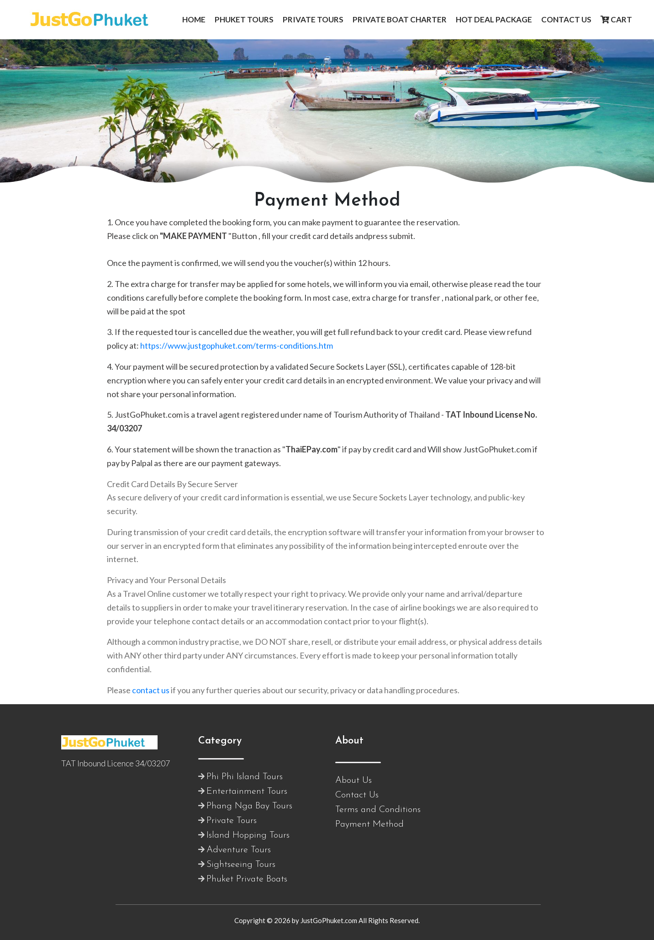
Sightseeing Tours (240, 864)
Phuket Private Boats (246, 879)
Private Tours (231, 820)
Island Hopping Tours (248, 835)
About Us (353, 780)
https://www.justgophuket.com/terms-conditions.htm (236, 345)
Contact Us (357, 795)
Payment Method (369, 824)
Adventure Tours (238, 850)
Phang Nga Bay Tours (249, 806)
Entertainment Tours (246, 791)
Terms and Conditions (378, 809)
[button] (194, 19)
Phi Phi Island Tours (244, 776)
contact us (150, 690)
